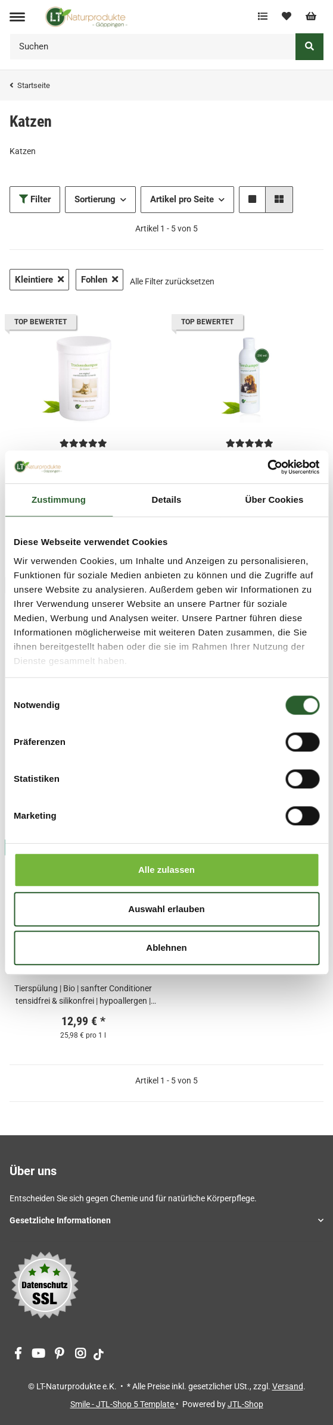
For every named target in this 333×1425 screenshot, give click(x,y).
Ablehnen (166, 947)
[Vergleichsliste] (263, 16)
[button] (252, 199)
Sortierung (95, 199)
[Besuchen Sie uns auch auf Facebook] (18, 1354)
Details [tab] (167, 499)
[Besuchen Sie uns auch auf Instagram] (80, 1354)
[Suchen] (153, 46)
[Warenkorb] (310, 16)
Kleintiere (39, 279)
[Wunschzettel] (286, 16)
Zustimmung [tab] (59, 499)
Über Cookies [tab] (274, 499)
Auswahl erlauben (166, 909)
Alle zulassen (166, 870)
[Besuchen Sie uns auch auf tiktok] (98, 1354)
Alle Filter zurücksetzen (172, 281)
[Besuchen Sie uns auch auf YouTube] (38, 1354)
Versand (287, 1386)
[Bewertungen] (83, 443)
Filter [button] (35, 199)
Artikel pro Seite (182, 199)
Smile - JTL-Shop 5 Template (123, 1404)
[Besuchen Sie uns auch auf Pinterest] (59, 1354)
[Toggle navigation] (17, 17)
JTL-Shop (245, 1404)
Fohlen (99, 279)
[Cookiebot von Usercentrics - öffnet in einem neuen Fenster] (267, 467)
